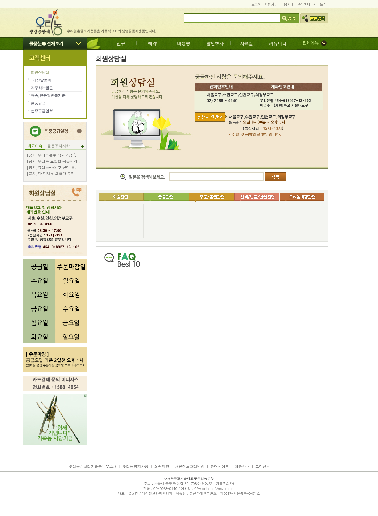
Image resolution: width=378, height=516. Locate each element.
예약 (152, 43)
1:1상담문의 (41, 80)
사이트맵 (320, 4)
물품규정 (38, 103)
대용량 (183, 43)
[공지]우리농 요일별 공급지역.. (53, 161)
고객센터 (303, 4)
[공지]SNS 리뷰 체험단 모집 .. (53, 173)
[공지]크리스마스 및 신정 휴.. (52, 167)
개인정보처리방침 (190, 466)
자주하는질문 (42, 87)
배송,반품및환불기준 (48, 95)
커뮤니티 (277, 43)
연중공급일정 (42, 110)
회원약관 (161, 466)
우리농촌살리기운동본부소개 (93, 466)
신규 (121, 43)
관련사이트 (219, 466)
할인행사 (215, 43)
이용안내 (287, 4)
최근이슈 (35, 145)
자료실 (246, 43)
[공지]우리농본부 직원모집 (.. (52, 155)
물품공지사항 (58, 145)
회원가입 (271, 4)
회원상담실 (40, 72)
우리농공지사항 (136, 466)
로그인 (256, 4)
